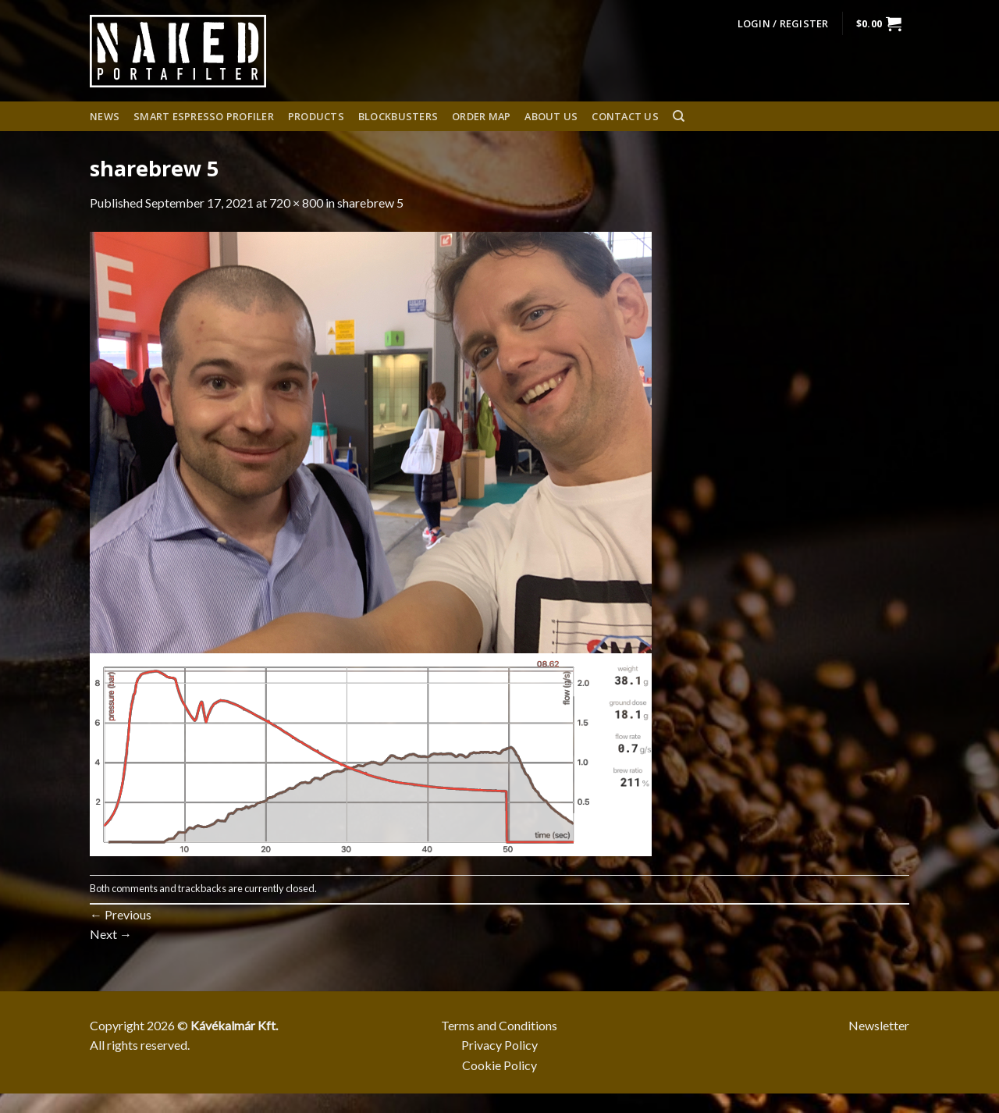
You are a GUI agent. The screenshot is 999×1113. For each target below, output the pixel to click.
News (104, 116)
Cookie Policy (499, 1065)
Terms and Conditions (499, 1025)
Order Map (481, 116)
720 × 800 (296, 202)
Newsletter (878, 1025)
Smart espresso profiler (203, 116)
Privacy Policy (499, 1044)
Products (316, 116)
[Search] (678, 116)
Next (111, 933)
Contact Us (625, 116)
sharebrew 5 (370, 202)
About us (551, 116)
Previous (120, 914)
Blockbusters (398, 116)
